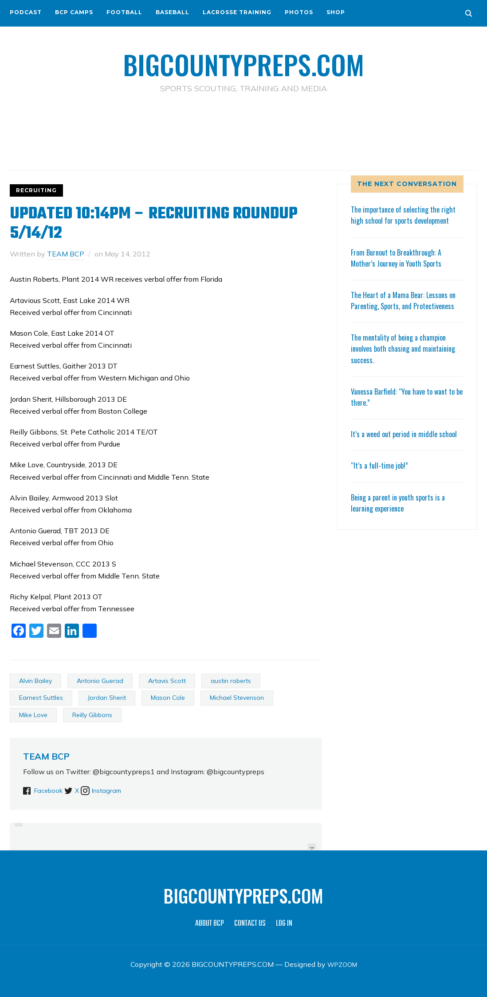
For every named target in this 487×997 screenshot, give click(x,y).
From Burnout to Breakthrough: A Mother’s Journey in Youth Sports (400, 268)
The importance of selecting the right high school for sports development (399, 220)
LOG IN (284, 923)
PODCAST (26, 12)
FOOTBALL (124, 12)
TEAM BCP (65, 253)
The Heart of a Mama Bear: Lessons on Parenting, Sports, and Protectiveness (403, 317)
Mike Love (33, 715)
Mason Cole (168, 698)
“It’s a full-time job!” (381, 498)
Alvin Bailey (35, 681)
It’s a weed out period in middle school (397, 461)
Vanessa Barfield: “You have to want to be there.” (404, 418)
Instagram (125, 790)
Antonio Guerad (100, 681)
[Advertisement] (243, 133)
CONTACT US (250, 923)
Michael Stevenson (237, 698)
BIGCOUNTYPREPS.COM (244, 62)
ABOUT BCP (209, 923)
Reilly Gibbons (92, 715)
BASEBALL (172, 12)
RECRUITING (36, 190)
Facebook (50, 790)
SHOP (335, 12)
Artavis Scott (167, 681)
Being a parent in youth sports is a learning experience (402, 535)
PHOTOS (299, 12)
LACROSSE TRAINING (237, 12)
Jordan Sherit (107, 698)
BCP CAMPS (74, 12)
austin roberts (231, 681)
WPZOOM (342, 964)
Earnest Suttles (41, 698)
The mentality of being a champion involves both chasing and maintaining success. (403, 371)
